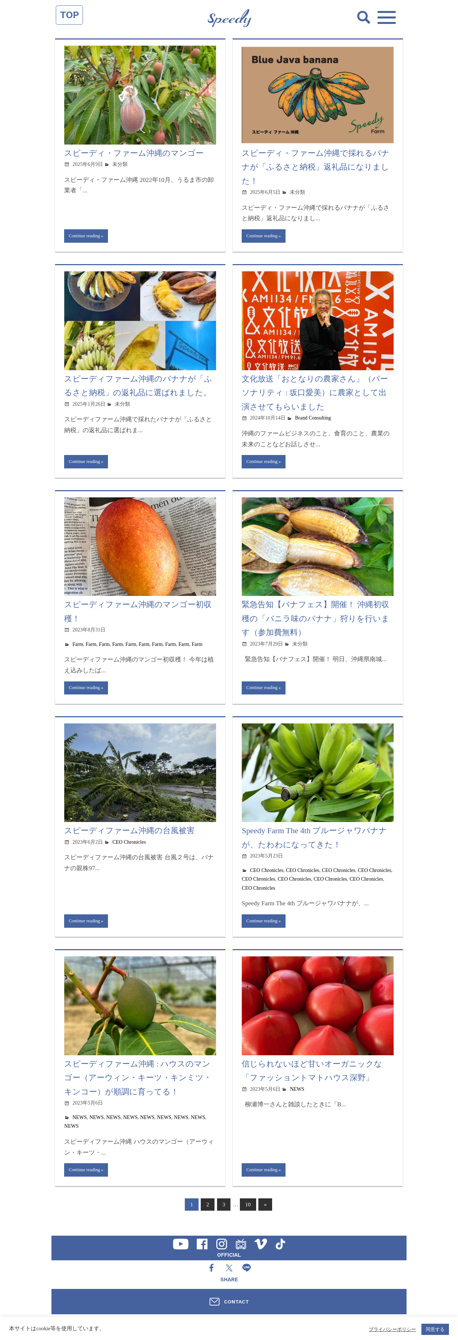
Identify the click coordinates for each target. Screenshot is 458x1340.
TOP (69, 15)
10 (248, 1213)
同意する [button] (435, 1329)
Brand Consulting (313, 419)
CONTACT (236, 1301)
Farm (77, 647)
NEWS (79, 1124)
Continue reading (86, 237)
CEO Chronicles (129, 847)
